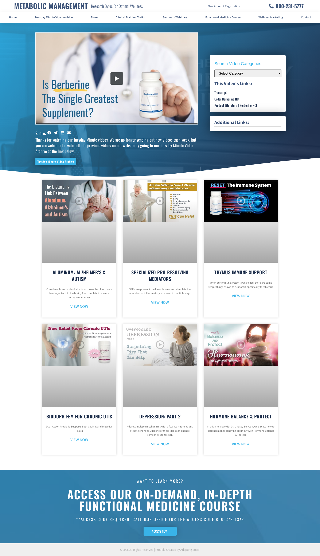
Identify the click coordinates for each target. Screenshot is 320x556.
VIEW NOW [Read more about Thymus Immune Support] (241, 296)
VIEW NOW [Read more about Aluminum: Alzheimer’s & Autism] (79, 306)
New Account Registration (224, 6)
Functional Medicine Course (223, 17)
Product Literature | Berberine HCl (235, 105)
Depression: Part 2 (159, 416)
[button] (49, 133)
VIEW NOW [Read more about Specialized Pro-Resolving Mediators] (160, 302)
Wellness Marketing (270, 17)
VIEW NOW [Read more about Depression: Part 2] (160, 444)
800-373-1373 (230, 519)
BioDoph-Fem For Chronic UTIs (79, 416)
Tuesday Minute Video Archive (54, 17)
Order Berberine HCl (226, 99)
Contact (306, 17)
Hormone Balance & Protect (241, 416)
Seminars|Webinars (175, 17)
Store (94, 17)
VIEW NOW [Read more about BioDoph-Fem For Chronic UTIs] (79, 440)
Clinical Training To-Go (130, 17)
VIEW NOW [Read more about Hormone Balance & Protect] (241, 444)
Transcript (220, 92)
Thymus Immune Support (240, 272)
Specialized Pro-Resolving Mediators (160, 275)
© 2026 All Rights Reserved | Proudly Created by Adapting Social (160, 550)
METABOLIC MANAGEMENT (51, 5)
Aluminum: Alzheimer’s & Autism (79, 275)
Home (13, 17)
